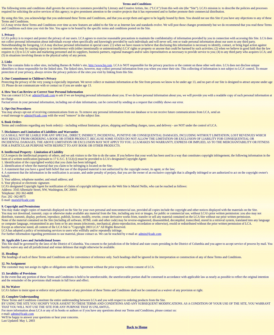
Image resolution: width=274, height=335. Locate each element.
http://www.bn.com (100, 65)
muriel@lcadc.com (23, 200)
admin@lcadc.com (43, 95)
